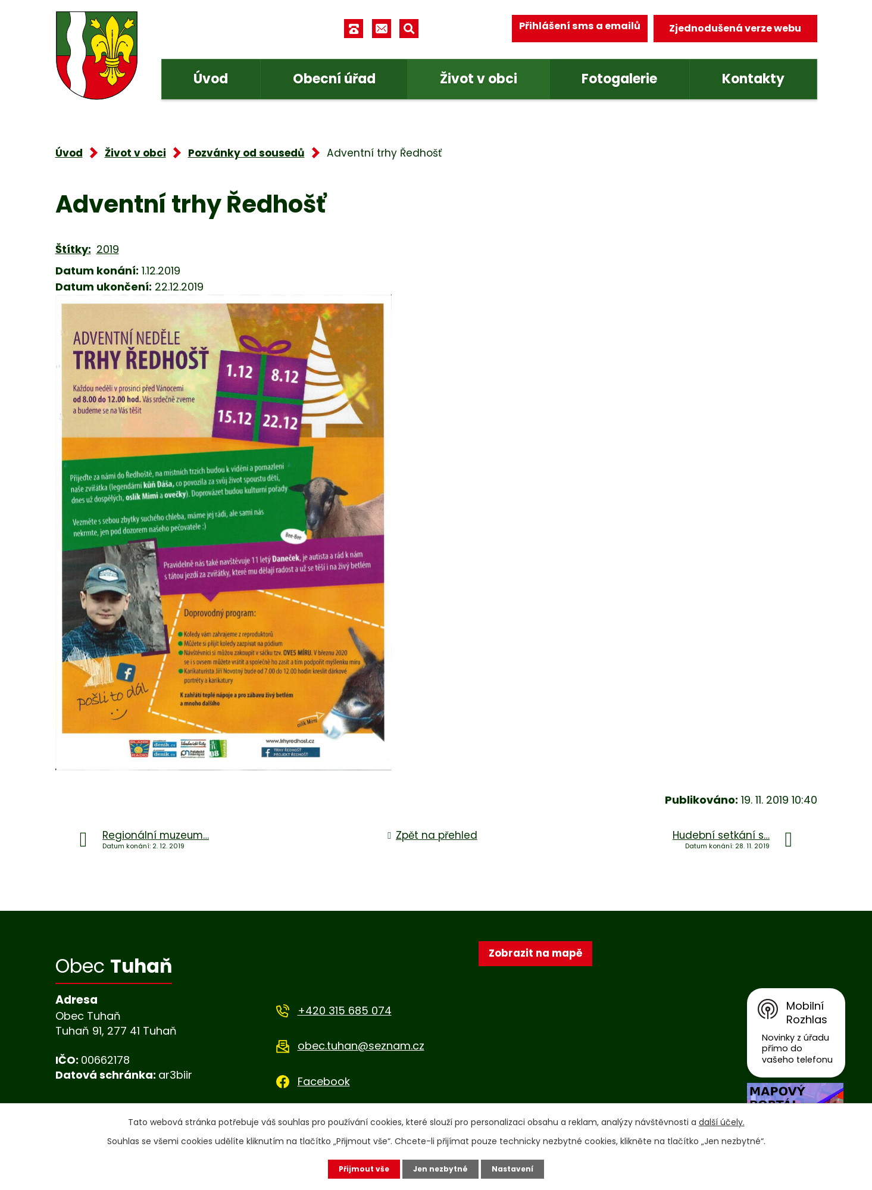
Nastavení (511, 1168)
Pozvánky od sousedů (236, 153)
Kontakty (754, 78)
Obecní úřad (336, 78)
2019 (105, 249)
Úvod (212, 78)
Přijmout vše (366, 1168)
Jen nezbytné (441, 1168)
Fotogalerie (621, 78)
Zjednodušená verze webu (742, 28)
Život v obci (480, 78)
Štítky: (71, 249)
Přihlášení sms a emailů (589, 28)
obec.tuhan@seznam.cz (366, 1046)
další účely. (691, 1120)
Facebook (332, 1082)
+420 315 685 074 (352, 1011)
